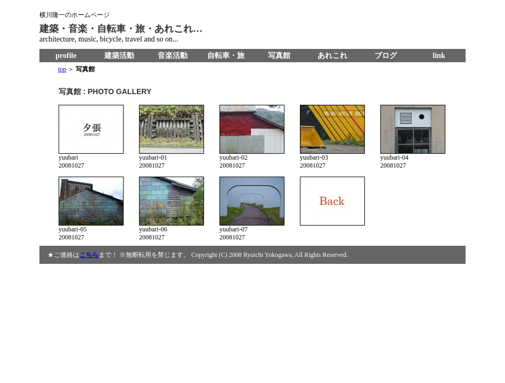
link (439, 56)
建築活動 (119, 56)
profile (65, 56)
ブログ (385, 56)
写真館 (279, 56)
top (62, 69)
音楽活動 (173, 56)
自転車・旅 (226, 56)
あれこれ (332, 56)
